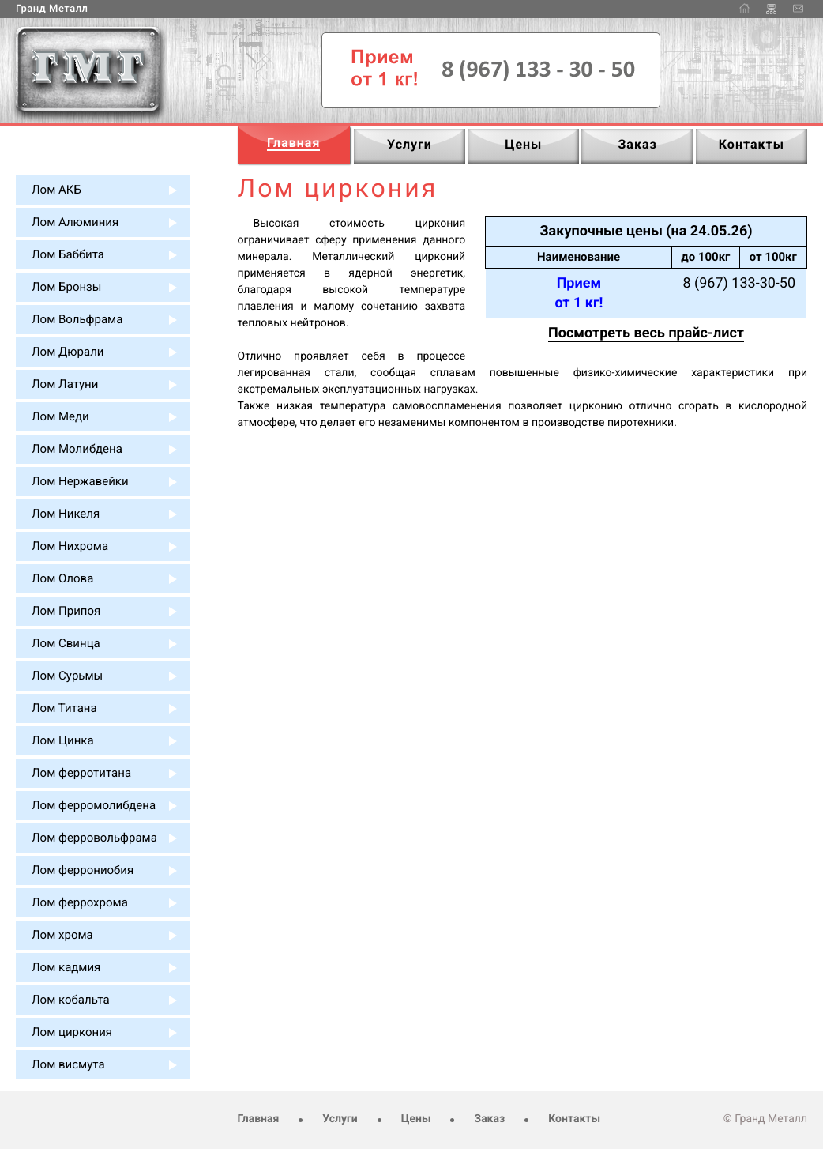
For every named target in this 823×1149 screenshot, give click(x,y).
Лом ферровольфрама (94, 838)
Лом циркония (72, 1032)
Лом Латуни (65, 384)
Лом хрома (62, 935)
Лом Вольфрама (77, 319)
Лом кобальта (71, 1000)
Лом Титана (64, 708)
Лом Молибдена (77, 449)
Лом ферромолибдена (94, 805)
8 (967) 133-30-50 (738, 283)
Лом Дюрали (67, 352)
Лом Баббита (68, 254)
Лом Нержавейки (80, 481)
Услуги (339, 1119)
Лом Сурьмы (67, 676)
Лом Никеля (66, 514)
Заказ (489, 1119)
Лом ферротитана (81, 773)
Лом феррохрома (80, 902)
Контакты (574, 1119)
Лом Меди (60, 416)
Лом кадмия (66, 967)
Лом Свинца (66, 643)
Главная (259, 1119)
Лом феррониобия (82, 870)
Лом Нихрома (70, 546)
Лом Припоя (66, 611)
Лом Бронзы (66, 287)
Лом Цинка (63, 740)
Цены (416, 1119)
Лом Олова (62, 578)
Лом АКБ (56, 190)
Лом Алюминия (75, 222)
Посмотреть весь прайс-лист (646, 333)
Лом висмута (68, 1064)
